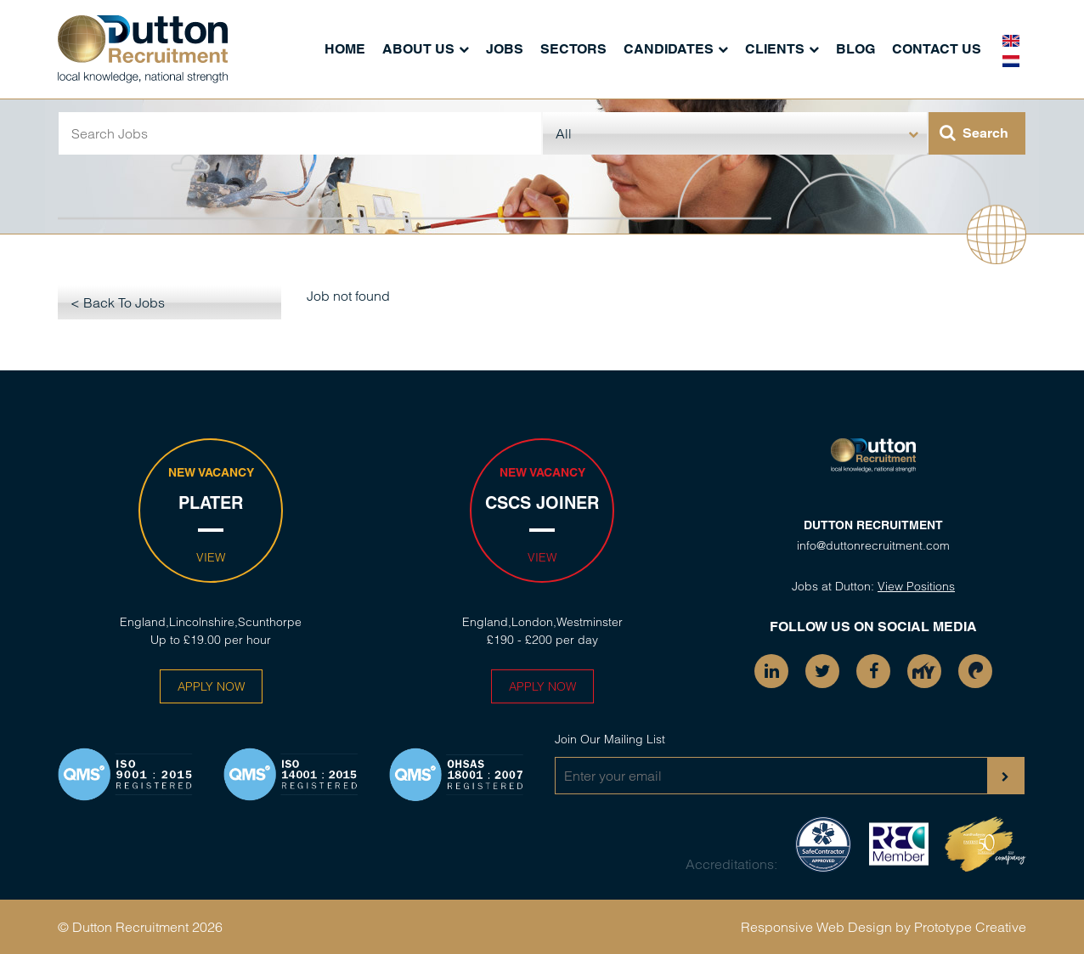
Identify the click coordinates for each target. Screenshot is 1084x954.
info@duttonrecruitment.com (873, 545)
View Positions (916, 586)
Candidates (669, 49)
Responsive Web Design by (826, 926)
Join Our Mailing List (610, 739)
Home (345, 49)
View (210, 557)
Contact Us (936, 49)
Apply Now (211, 686)
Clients (775, 49)
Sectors (573, 49)
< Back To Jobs (118, 302)
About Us (418, 49)
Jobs (504, 49)
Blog (855, 49)
